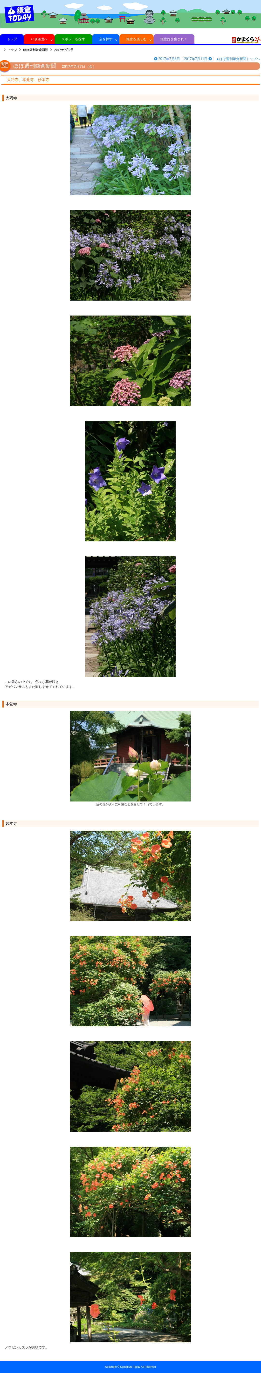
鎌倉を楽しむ (137, 39)
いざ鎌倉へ (39, 39)
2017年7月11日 (198, 59)
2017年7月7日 (64, 50)
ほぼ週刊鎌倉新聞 (35, 50)
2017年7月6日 (167, 59)
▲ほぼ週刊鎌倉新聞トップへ (238, 59)
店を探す (105, 39)
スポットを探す (73, 39)
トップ (12, 39)
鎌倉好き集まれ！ (174, 39)
